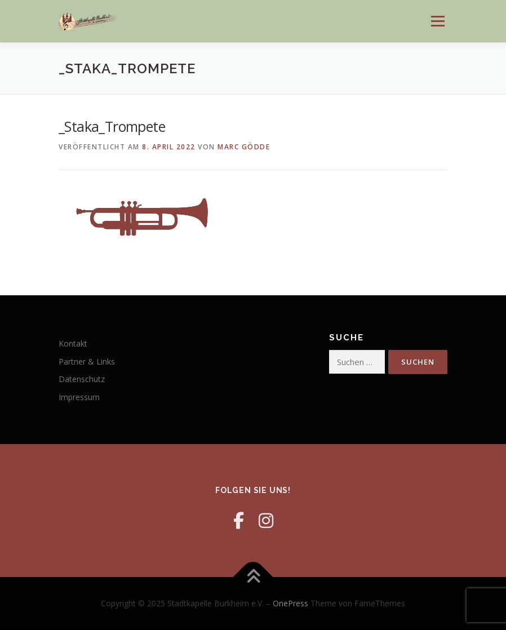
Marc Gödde (244, 147)
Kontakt (73, 343)
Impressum (79, 397)
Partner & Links (87, 361)
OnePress (290, 603)
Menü (437, 21)
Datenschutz (82, 379)
